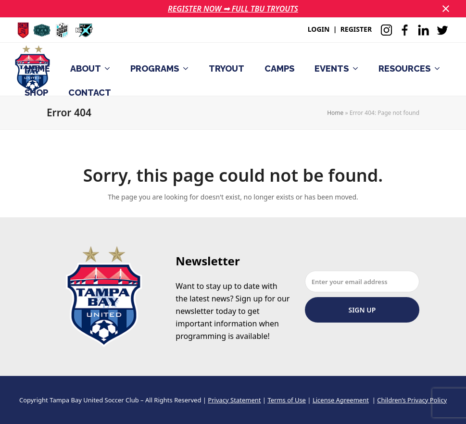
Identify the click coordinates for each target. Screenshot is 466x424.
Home (335, 113)
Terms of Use (286, 400)
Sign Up (362, 309)
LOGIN (319, 29)
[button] (446, 8)
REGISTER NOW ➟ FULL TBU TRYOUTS (233, 8)
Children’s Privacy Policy (412, 400)
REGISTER (356, 29)
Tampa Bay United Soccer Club (94, 400)
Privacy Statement (234, 400)
